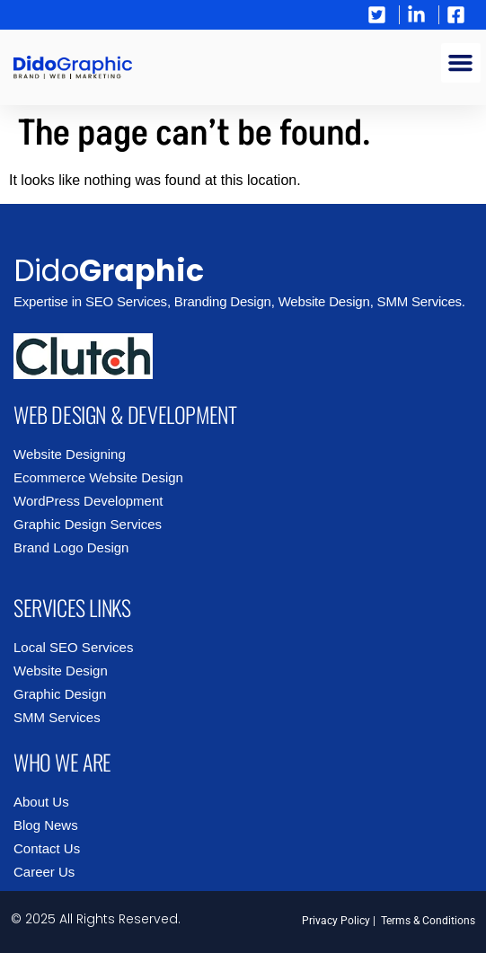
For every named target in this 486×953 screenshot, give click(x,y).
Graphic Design (59, 694)
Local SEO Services (73, 647)
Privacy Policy (336, 920)
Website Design (60, 670)
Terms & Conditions (426, 920)
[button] (461, 63)
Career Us (44, 871)
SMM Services (57, 717)
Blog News (45, 825)
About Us (41, 801)
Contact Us (46, 848)
